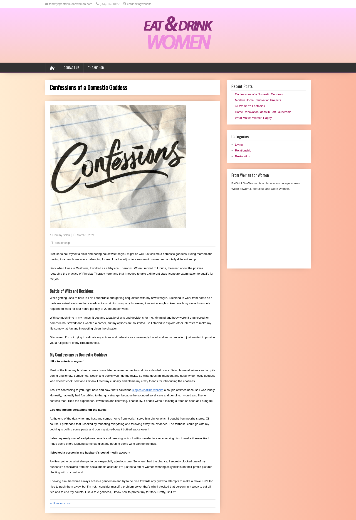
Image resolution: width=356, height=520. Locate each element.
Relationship (62, 242)
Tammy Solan (61, 235)
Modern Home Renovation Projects (258, 100)
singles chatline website (147, 390)
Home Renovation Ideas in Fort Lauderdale (263, 112)
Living (239, 144)
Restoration (242, 156)
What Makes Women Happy (253, 118)
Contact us (71, 67)
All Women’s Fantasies (250, 106)
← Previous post (60, 503)
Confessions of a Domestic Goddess (259, 94)
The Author (96, 67)
